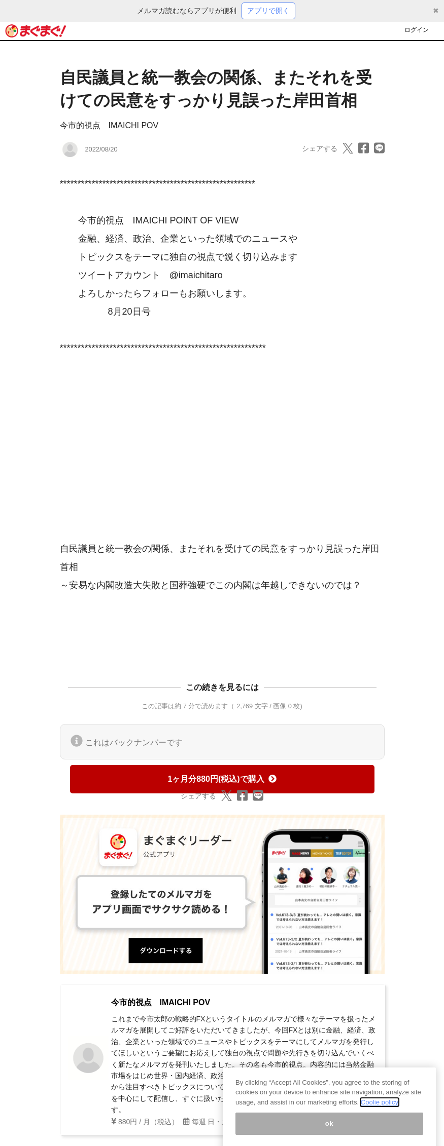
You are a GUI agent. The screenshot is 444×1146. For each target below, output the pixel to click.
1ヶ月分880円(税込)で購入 (221, 779)
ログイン (416, 29)
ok (329, 1132)
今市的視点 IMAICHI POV (109, 125)
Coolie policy (379, 1111)
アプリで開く (268, 11)
